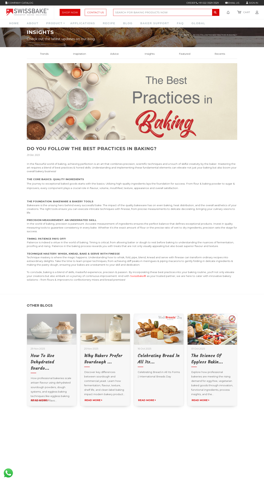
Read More (41, 410)
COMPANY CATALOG (19, 2)
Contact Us (95, 12)
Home (186, 35)
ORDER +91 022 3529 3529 (202, 2)
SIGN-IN (252, 2)
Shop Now (70, 12)
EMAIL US (232, 2)
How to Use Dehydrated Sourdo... (42, 372)
